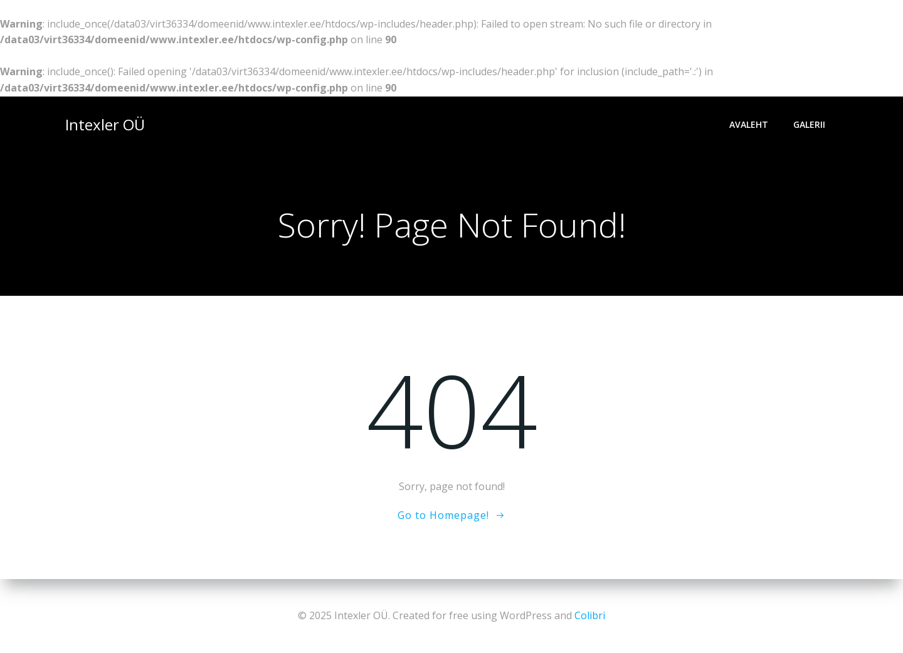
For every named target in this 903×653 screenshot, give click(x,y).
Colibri (589, 615)
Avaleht (748, 124)
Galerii (809, 124)
